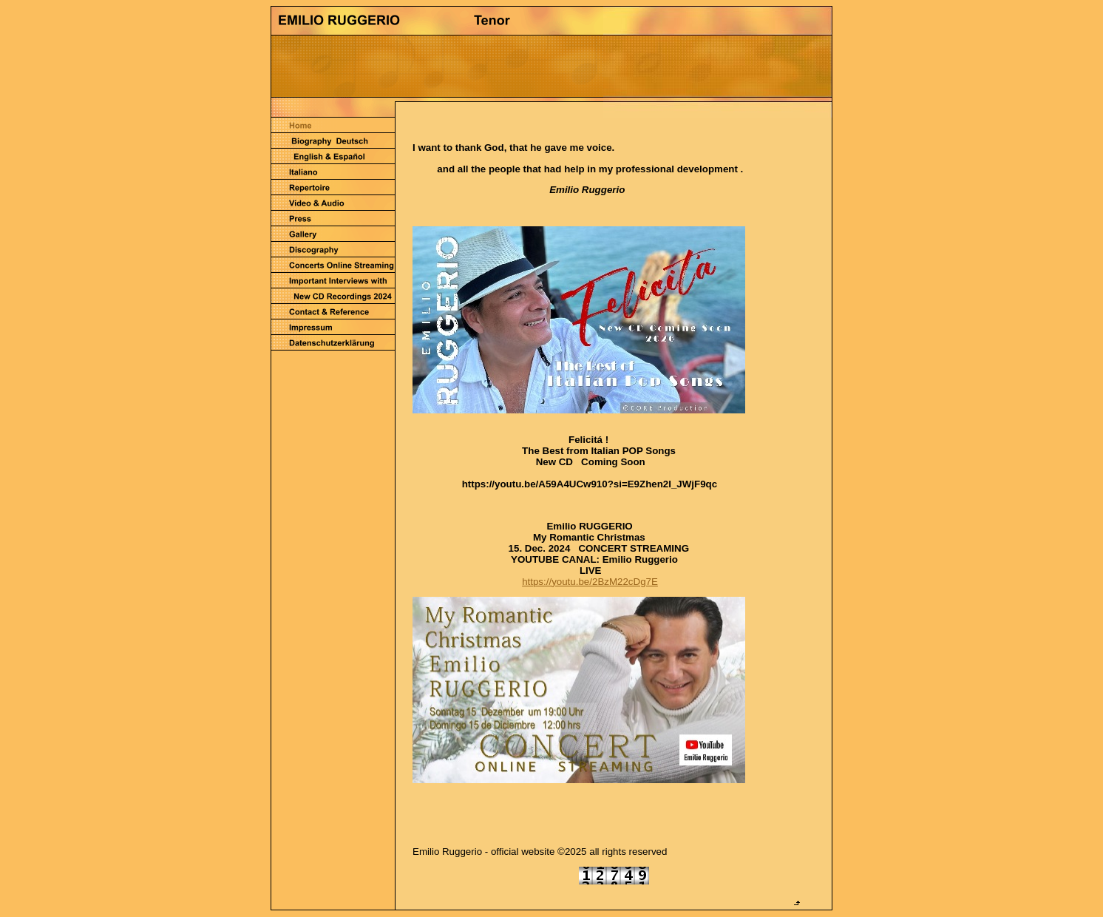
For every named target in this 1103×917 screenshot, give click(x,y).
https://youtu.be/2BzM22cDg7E (590, 581)
